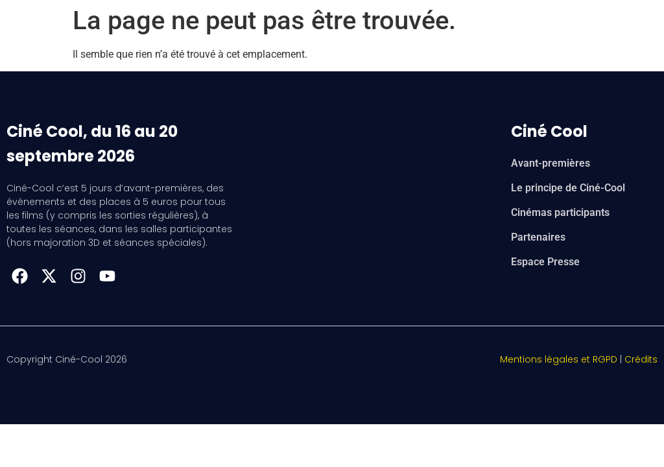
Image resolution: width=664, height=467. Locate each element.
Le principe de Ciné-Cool (568, 188)
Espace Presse (545, 262)
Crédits (641, 359)
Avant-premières (550, 163)
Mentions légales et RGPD (558, 359)
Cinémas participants (560, 212)
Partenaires (538, 237)
